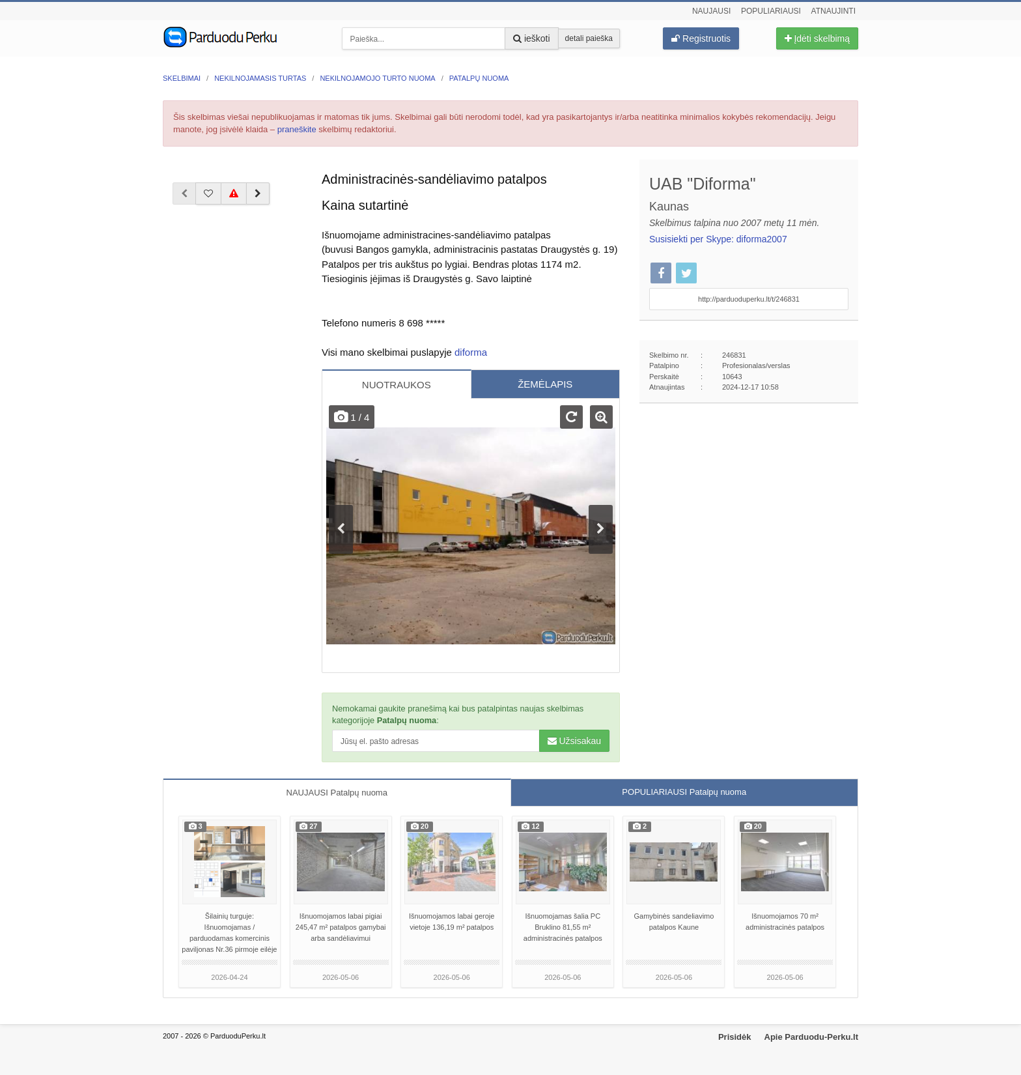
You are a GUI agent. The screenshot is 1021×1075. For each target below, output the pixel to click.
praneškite (296, 129)
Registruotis (701, 38)
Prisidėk (734, 1037)
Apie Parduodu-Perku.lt (811, 1037)
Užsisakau (574, 741)
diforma (471, 352)
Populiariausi (771, 11)
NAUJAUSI (337, 792)
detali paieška (589, 38)
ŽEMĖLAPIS (545, 384)
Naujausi (711, 11)
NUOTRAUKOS (396, 384)
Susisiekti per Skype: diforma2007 (718, 239)
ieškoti (531, 38)
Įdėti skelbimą (817, 38)
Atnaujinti (833, 11)
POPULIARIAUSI (684, 792)
